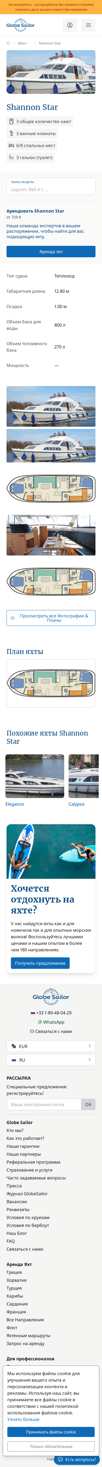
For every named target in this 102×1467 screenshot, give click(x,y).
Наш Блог (17, 1233)
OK (88, 1104)
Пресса (14, 1186)
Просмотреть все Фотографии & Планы (49, 618)
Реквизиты (18, 1209)
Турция (14, 1288)
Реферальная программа (33, 1162)
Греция (14, 1272)
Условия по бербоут (28, 1225)
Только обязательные (51, 1446)
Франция (16, 1312)
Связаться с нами (51, 1031)
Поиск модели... (23, 182)
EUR (51, 1046)
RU (51, 1060)
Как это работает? (25, 1138)
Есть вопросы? (77, 1459)
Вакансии (17, 1202)
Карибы (15, 1296)
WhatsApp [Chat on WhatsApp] (51, 1022)
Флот (12, 1328)
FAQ (11, 1241)
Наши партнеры (24, 1154)
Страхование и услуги (29, 1170)
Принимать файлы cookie (51, 1432)
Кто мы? (15, 1130)
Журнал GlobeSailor (27, 1194)
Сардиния (17, 1304)
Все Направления (25, 1320)
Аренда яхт (51, 252)
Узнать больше (23, 1419)
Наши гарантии (23, 1146)
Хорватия (16, 1280)
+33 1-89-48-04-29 (51, 1013)
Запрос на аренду (25, 1343)
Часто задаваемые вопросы (36, 1178)
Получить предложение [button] (40, 963)
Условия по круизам (28, 1217)
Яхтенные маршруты (28, 1335)
